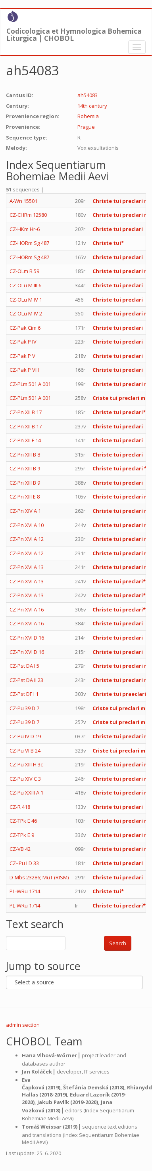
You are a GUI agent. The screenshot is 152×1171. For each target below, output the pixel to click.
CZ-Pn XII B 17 (26, 412)
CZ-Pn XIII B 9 (25, 468)
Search (117, 943)
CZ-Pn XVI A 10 (27, 525)
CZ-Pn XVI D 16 (27, 637)
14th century (92, 105)
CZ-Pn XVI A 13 (27, 567)
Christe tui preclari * (119, 468)
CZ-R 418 (20, 806)
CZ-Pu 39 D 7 (24, 708)
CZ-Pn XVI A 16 (27, 609)
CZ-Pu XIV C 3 (25, 778)
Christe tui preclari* (119, 412)
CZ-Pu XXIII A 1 (26, 792)
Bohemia (88, 116)
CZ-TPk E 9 (22, 835)
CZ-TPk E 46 (23, 820)
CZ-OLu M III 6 (25, 285)
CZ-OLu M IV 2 (26, 313)
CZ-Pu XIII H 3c (26, 764)
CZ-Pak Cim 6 (25, 327)
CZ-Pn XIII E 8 (25, 496)
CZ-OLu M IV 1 (26, 299)
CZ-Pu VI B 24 (25, 750)
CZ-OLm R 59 (24, 271)
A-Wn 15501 (23, 200)
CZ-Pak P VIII (24, 369)
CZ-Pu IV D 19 (25, 736)
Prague (86, 126)
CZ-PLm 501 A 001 (30, 384)
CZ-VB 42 (20, 848)
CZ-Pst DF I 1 (24, 693)
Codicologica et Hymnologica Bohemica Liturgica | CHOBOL (74, 33)
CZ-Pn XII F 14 (25, 440)
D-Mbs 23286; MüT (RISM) (39, 877)
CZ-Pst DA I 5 (24, 665)
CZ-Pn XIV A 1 (25, 510)
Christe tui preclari (117, 229)
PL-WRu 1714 (25, 891)
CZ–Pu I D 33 (24, 863)
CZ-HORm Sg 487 (29, 242)
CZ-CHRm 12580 (28, 214)
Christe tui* (108, 242)
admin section (23, 1024)
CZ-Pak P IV (23, 341)
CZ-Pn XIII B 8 (25, 454)
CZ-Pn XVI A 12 (27, 539)
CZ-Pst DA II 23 (26, 680)
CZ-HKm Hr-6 (25, 229)
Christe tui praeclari (119, 693)
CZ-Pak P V (22, 355)
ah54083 (87, 95)
